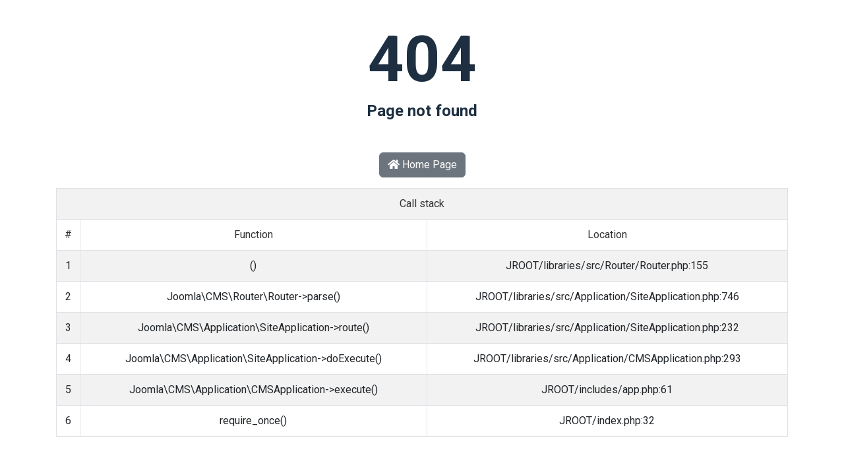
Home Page (422, 164)
